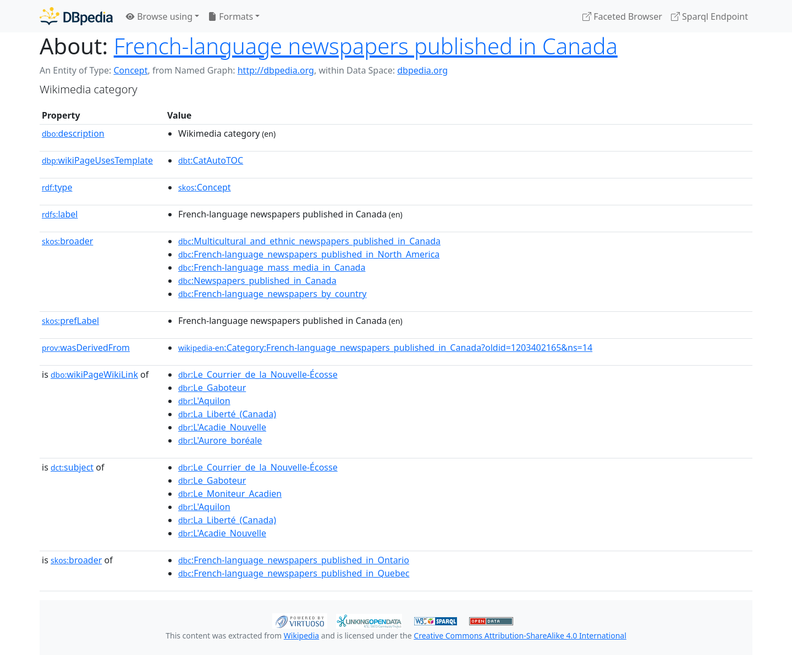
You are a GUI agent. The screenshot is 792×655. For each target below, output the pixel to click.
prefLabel (70, 321)
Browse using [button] (159, 16)
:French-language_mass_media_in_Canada (271, 267)
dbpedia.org (422, 70)
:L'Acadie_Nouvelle (222, 427)
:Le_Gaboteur (212, 388)
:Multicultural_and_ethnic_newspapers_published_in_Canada (309, 241)
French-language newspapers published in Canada (366, 46)
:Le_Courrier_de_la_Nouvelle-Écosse (258, 374)
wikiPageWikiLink (94, 374)
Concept (130, 70)
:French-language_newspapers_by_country (272, 294)
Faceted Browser (622, 16)
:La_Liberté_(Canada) (227, 414)
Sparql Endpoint (709, 16)
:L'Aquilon (204, 401)
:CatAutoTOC (210, 160)
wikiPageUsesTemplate (97, 160)
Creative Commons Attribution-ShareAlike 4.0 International (520, 635)
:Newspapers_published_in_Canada (257, 281)
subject (72, 467)
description (73, 133)
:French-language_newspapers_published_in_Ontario (293, 560)
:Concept (204, 187)
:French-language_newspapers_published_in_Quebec (293, 573)
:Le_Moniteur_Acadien (230, 494)
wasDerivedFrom (86, 348)
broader (67, 241)
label (60, 214)
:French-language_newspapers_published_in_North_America (308, 254)
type (57, 187)
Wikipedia (301, 635)
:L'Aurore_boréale (220, 440)
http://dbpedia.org (276, 70)
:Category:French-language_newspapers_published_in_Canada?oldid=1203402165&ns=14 (385, 348)
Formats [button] (230, 16)
